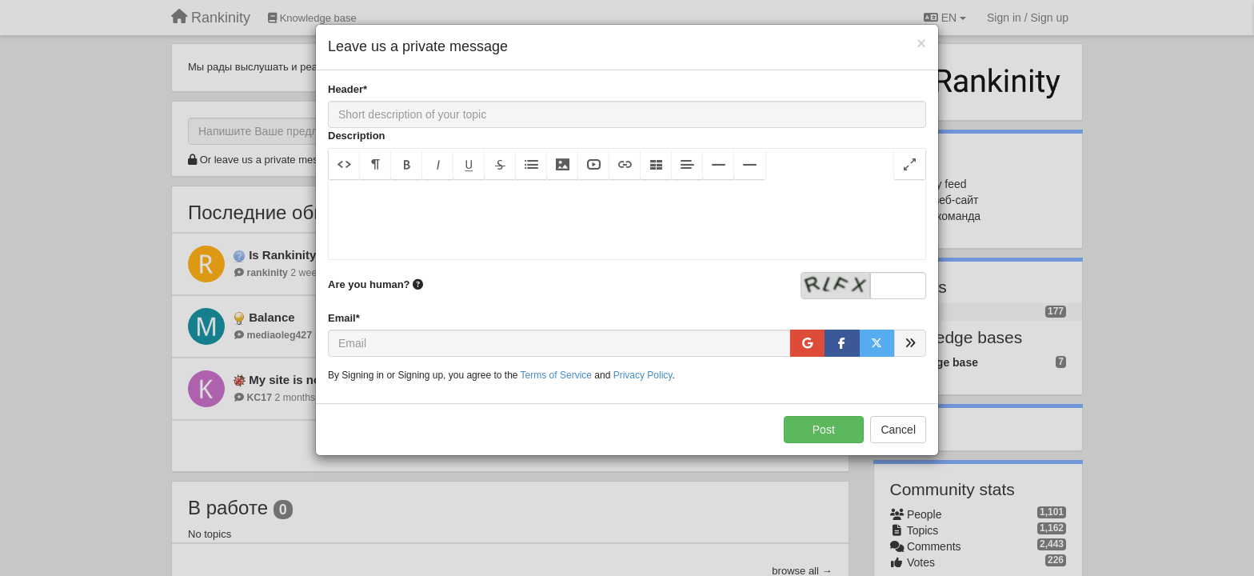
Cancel (898, 429)
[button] (344, 164)
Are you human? (375, 284)
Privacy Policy (643, 375)
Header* (347, 89)
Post (824, 429)
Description (356, 136)
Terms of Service (556, 375)
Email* (344, 318)
